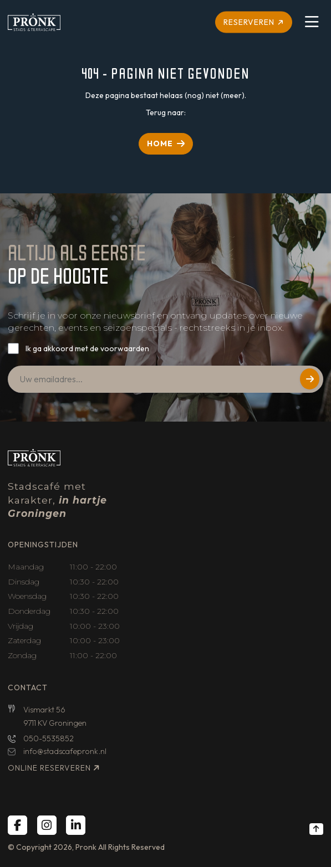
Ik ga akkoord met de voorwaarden (87, 348)
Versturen (309, 378)
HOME (160, 143)
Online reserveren (49, 768)
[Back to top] (316, 828)
